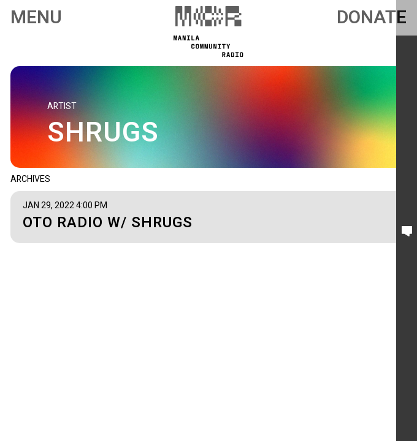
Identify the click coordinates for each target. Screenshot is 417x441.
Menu (36, 17)
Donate (372, 17)
